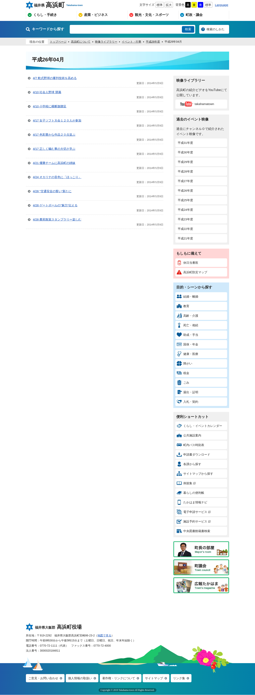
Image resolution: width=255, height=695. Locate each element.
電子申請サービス (194, 511)
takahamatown (196, 104)
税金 (183, 373)
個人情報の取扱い (80, 678)
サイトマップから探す (195, 473)
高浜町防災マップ (192, 272)
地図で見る (104, 635)
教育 (183, 306)
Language (221, 5)
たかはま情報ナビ (192, 502)
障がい (184, 363)
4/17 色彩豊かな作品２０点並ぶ (54, 134)
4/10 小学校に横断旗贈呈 (49, 106)
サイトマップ (154, 678)
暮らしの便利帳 (190, 492)
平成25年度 (185, 200)
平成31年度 (185, 142)
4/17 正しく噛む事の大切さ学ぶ (54, 148)
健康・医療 (187, 353)
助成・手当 (187, 334)
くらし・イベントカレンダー (199, 425)
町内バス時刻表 (190, 444)
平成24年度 (185, 209)
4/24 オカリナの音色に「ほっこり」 (57, 177)
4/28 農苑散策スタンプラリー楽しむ (57, 219)
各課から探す (189, 464)
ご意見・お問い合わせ (43, 678)
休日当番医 (187, 262)
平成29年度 (185, 162)
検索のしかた (216, 29)
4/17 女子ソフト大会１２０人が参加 (57, 120)
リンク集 (179, 678)
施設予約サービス (194, 521)
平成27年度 (185, 181)
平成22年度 (185, 228)
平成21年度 (185, 238)
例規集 (186, 483)
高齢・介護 (187, 315)
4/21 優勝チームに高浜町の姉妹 (54, 163)
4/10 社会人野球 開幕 (47, 92)
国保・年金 (187, 344)
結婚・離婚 (187, 296)
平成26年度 (185, 190)
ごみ (183, 382)
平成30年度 (185, 152)
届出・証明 (187, 392)
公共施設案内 (189, 435)
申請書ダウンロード (193, 454)
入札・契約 (187, 401)
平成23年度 (185, 219)
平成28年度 (185, 171)
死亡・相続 (187, 325)
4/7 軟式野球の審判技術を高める (55, 78)
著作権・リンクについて (118, 678)
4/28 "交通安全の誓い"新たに (52, 191)
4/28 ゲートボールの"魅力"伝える (55, 205)
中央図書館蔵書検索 (193, 530)
